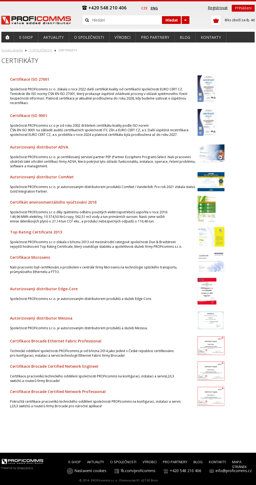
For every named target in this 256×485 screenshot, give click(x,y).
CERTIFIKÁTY (67, 50)
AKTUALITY (95, 461)
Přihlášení (243, 7)
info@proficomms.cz (234, 470)
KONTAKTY (217, 461)
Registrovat (218, 7)
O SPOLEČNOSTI (40, 50)
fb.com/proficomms (138, 470)
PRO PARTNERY (175, 461)
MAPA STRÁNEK (239, 464)
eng (154, 8)
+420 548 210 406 (185, 470)
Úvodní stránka (12, 50)
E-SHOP (74, 461)
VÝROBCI (150, 461)
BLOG (198, 461)
